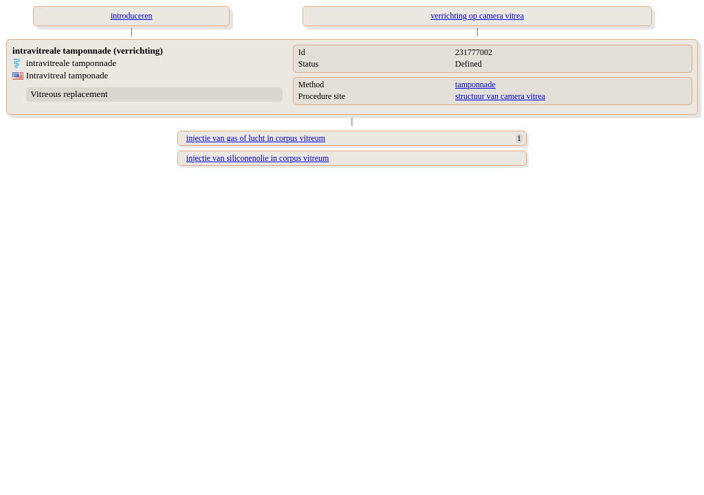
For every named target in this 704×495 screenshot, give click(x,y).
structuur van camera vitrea (500, 96)
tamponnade (475, 84)
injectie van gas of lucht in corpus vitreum (255, 138)
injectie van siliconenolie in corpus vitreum (257, 158)
